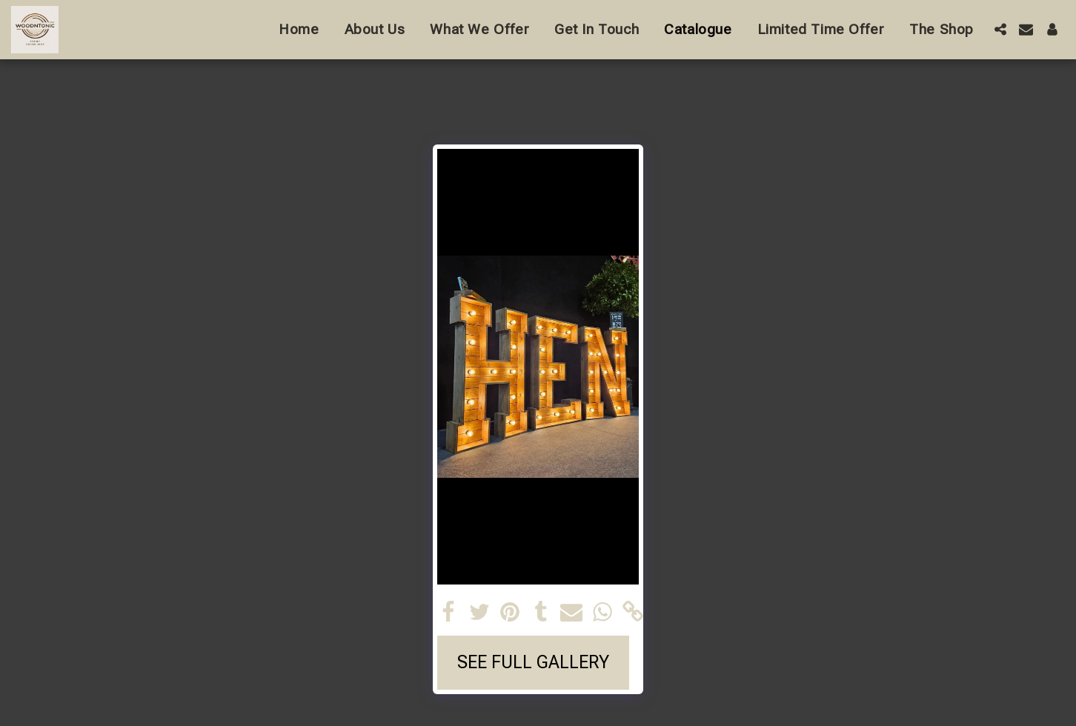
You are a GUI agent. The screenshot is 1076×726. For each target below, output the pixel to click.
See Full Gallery (533, 662)
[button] (1000, 29)
